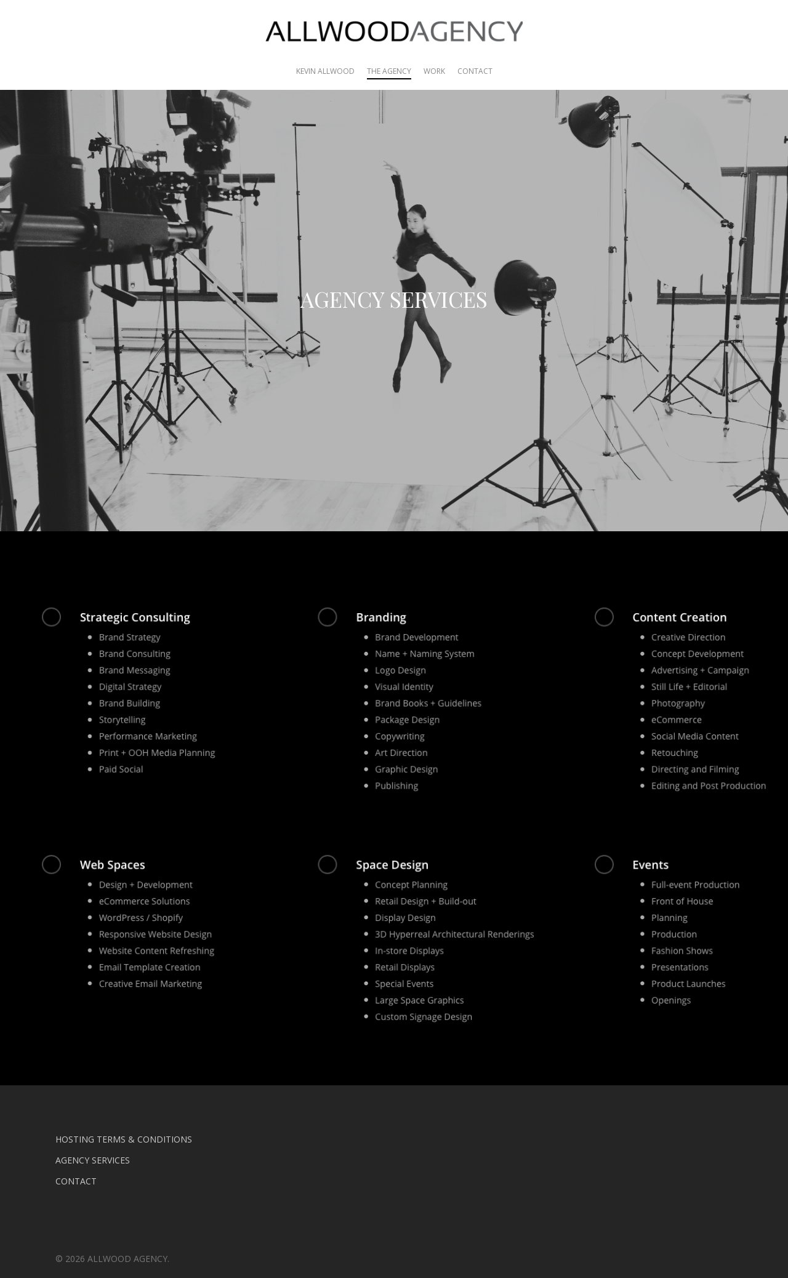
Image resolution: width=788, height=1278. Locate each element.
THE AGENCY (389, 71)
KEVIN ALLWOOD (325, 71)
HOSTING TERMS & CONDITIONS (123, 1139)
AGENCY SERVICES (92, 1160)
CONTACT (474, 71)
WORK (434, 71)
